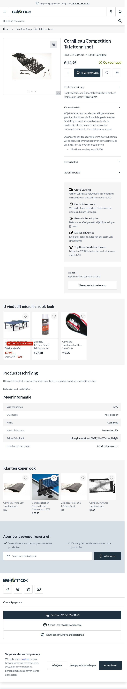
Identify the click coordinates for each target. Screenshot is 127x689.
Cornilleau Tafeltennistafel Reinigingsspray (45, 347)
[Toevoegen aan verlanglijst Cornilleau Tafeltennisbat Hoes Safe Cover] (82, 316)
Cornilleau (101, 54)
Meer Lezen (90, 96)
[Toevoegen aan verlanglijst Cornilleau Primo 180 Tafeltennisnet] (83, 478)
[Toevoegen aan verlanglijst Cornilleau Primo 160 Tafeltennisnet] (25, 478)
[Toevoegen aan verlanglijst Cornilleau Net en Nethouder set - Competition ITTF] (54, 478)
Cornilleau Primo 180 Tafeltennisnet (74, 506)
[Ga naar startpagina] (21, 11)
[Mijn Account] (110, 11)
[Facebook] (7, 589)
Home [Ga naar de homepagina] (6, 29)
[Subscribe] (107, 556)
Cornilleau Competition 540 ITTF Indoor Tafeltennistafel (16, 349)
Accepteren (110, 665)
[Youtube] (39, 589)
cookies (25, 658)
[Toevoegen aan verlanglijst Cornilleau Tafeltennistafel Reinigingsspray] (54, 316)
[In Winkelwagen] (87, 73)
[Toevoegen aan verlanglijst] (106, 73)
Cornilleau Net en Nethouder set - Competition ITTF (45, 508)
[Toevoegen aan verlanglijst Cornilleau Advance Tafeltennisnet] (111, 478)
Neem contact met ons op (92, 285)
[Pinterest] (28, 589)
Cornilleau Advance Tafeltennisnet (102, 506)
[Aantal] (68, 73)
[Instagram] (18, 589)
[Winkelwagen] (120, 11)
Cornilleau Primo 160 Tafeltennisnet (16, 506)
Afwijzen (57, 665)
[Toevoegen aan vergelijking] (117, 73)
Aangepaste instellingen (83, 665)
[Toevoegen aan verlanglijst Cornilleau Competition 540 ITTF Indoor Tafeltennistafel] (25, 316)
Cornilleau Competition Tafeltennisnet (34, 29)
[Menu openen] (4, 11)
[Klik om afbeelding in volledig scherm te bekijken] (53, 44)
